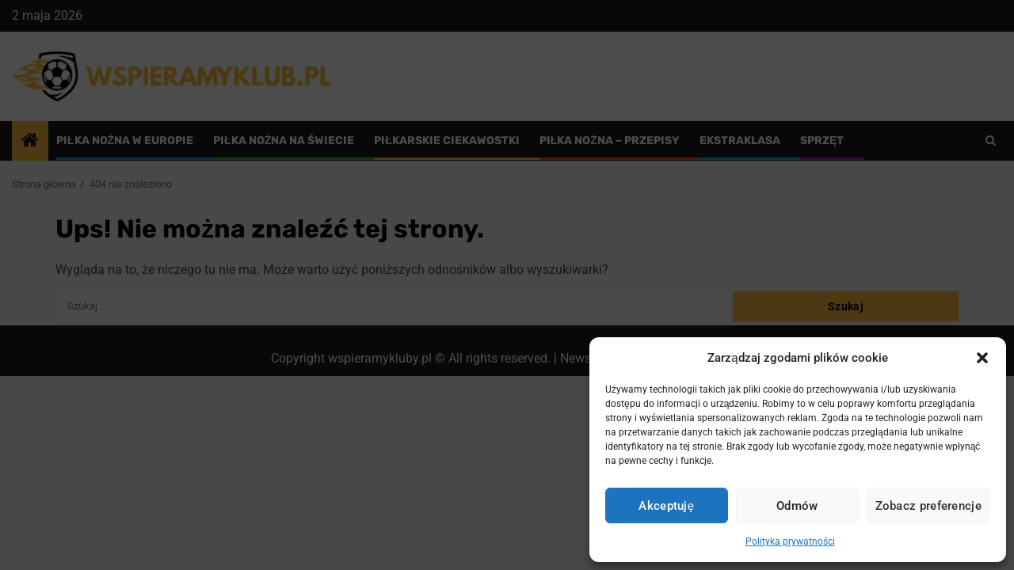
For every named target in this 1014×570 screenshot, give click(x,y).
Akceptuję (666, 506)
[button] (982, 358)
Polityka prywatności (790, 541)
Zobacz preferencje (928, 506)
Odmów (797, 506)
